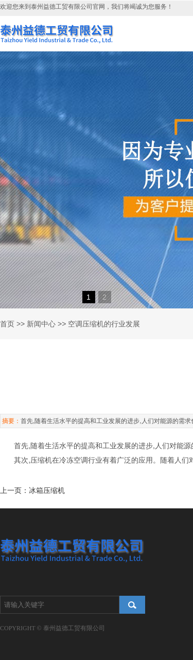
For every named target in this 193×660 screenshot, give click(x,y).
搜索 (132, 605)
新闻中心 (41, 324)
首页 (7, 324)
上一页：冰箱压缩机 (32, 490)
